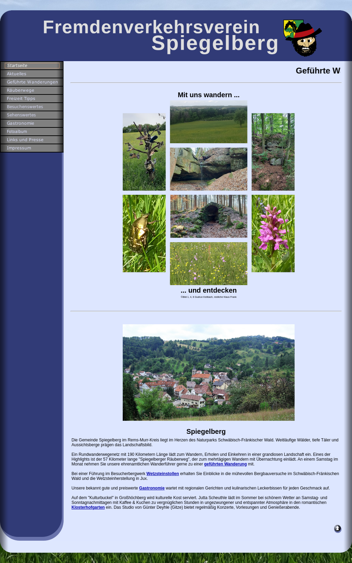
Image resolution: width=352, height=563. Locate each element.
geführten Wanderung (225, 464)
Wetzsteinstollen (162, 473)
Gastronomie (152, 488)
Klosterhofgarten (88, 507)
